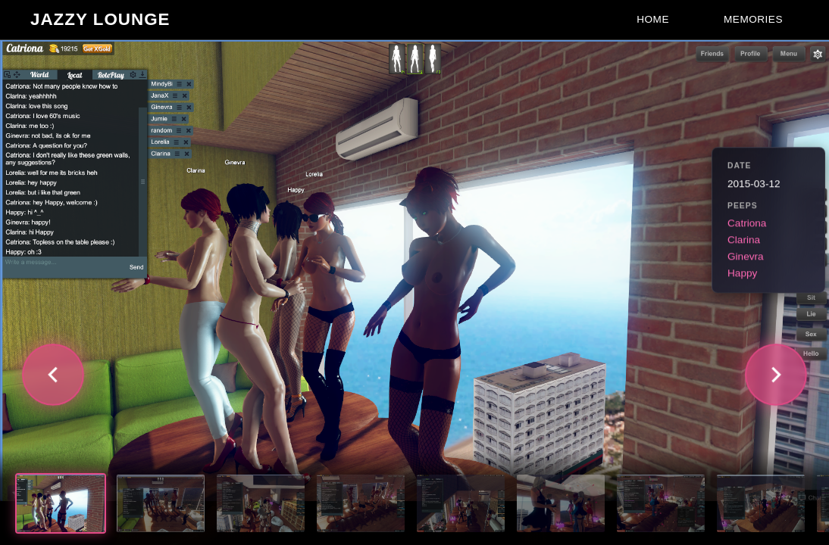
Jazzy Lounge (100, 19)
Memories (753, 19)
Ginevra (745, 257)
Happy (742, 273)
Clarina (743, 240)
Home (653, 19)
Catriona (746, 223)
